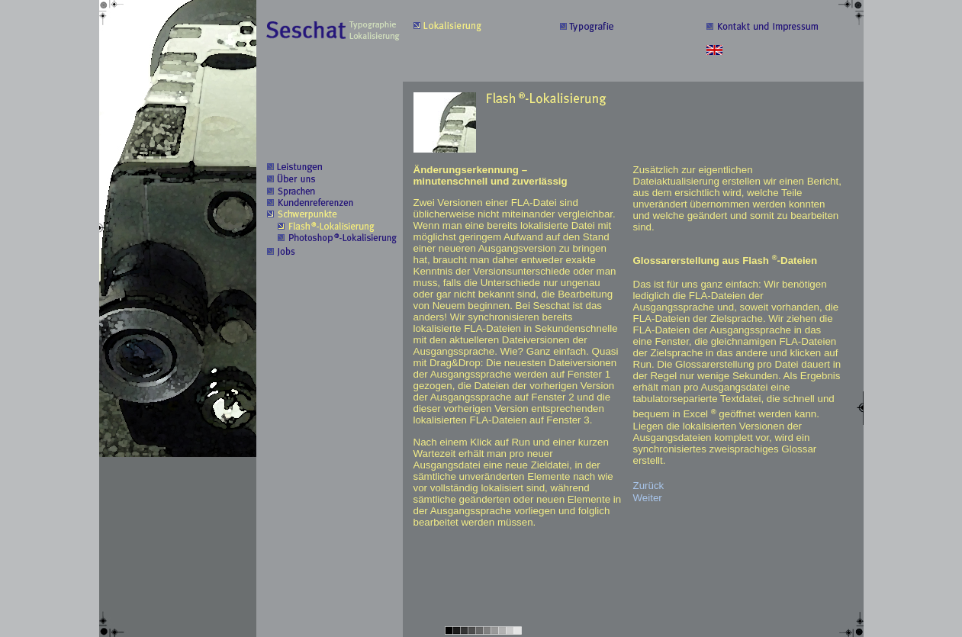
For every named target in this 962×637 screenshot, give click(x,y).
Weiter (647, 497)
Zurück (648, 485)
